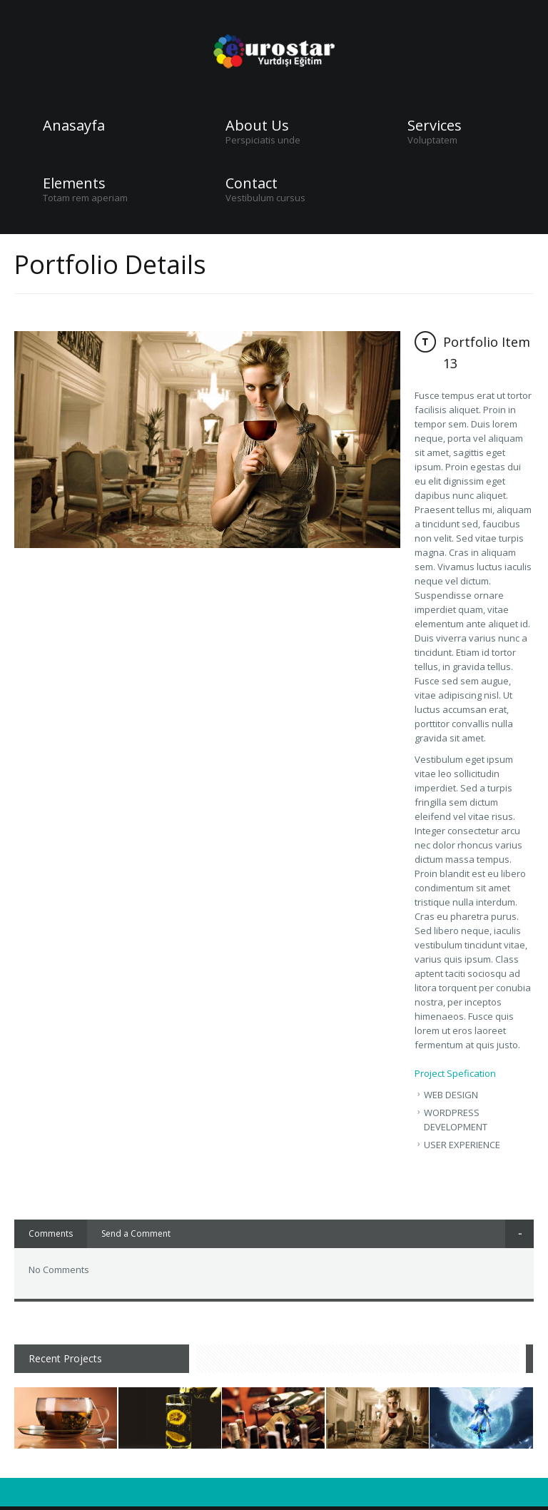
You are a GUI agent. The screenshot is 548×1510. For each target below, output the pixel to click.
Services (434, 125)
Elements (74, 183)
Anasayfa (74, 125)
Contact (251, 183)
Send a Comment (136, 1233)
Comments (51, 1233)
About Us (257, 125)
